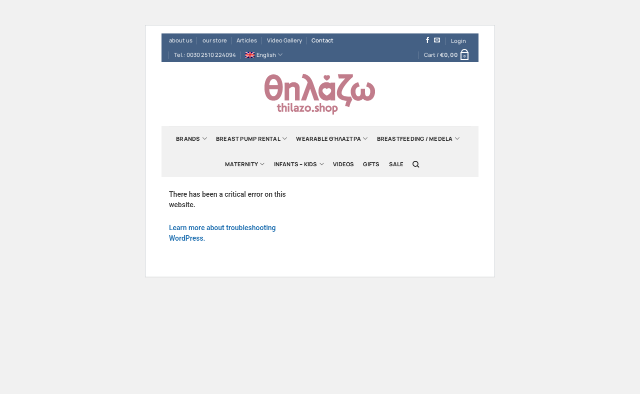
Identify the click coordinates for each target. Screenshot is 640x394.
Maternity (244, 164)
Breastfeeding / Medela (418, 138)
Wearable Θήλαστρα (332, 138)
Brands (191, 138)
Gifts (371, 164)
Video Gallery (284, 40)
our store (214, 40)
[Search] (415, 164)
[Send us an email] (437, 40)
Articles (246, 40)
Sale (396, 164)
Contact (323, 40)
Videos (343, 164)
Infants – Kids (299, 164)
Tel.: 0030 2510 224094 (205, 54)
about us (180, 40)
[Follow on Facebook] (427, 40)
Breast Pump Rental (251, 138)
